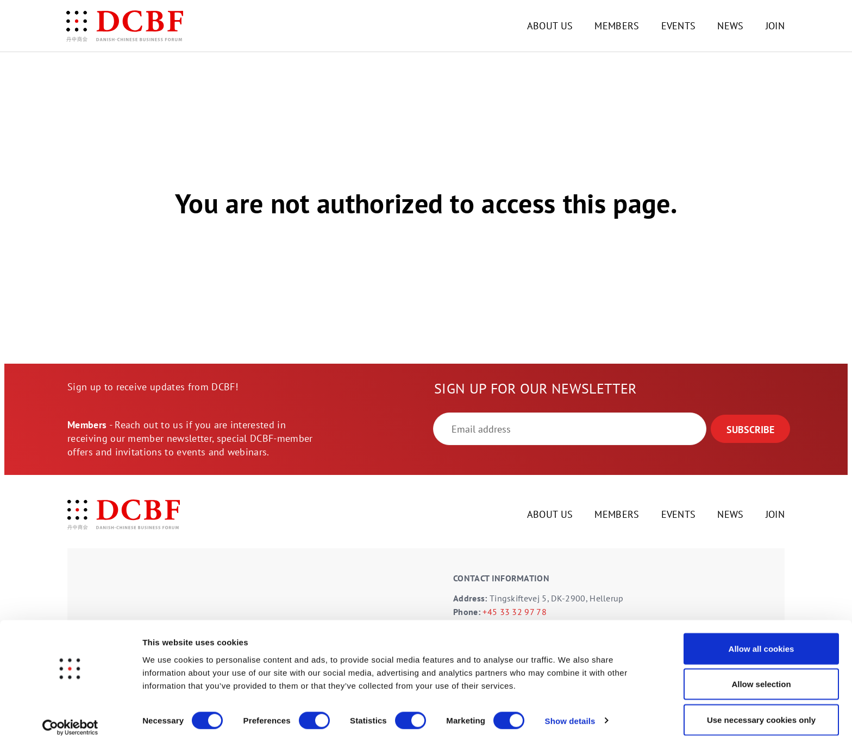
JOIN (775, 26)
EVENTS (678, 26)
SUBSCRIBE (750, 429)
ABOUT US (550, 26)
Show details (570, 714)
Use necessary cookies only (761, 713)
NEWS (730, 26)
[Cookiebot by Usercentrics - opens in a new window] (70, 721)
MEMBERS (616, 26)
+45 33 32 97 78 (515, 611)
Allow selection (761, 677)
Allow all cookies (761, 641)
